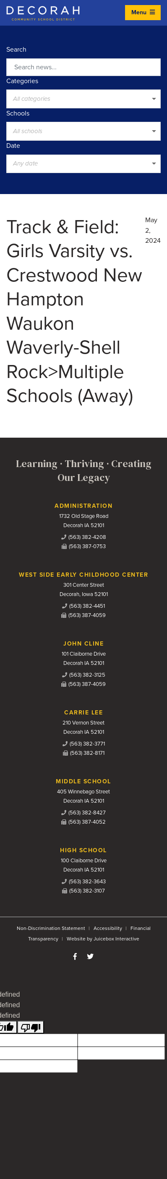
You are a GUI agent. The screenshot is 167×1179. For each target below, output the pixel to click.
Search (16, 49)
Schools (17, 113)
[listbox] (83, 98)
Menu (143, 12)
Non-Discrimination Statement (51, 928)
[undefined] (30, 1027)
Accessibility (108, 928)
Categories (22, 81)
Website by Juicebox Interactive (103, 939)
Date (13, 146)
